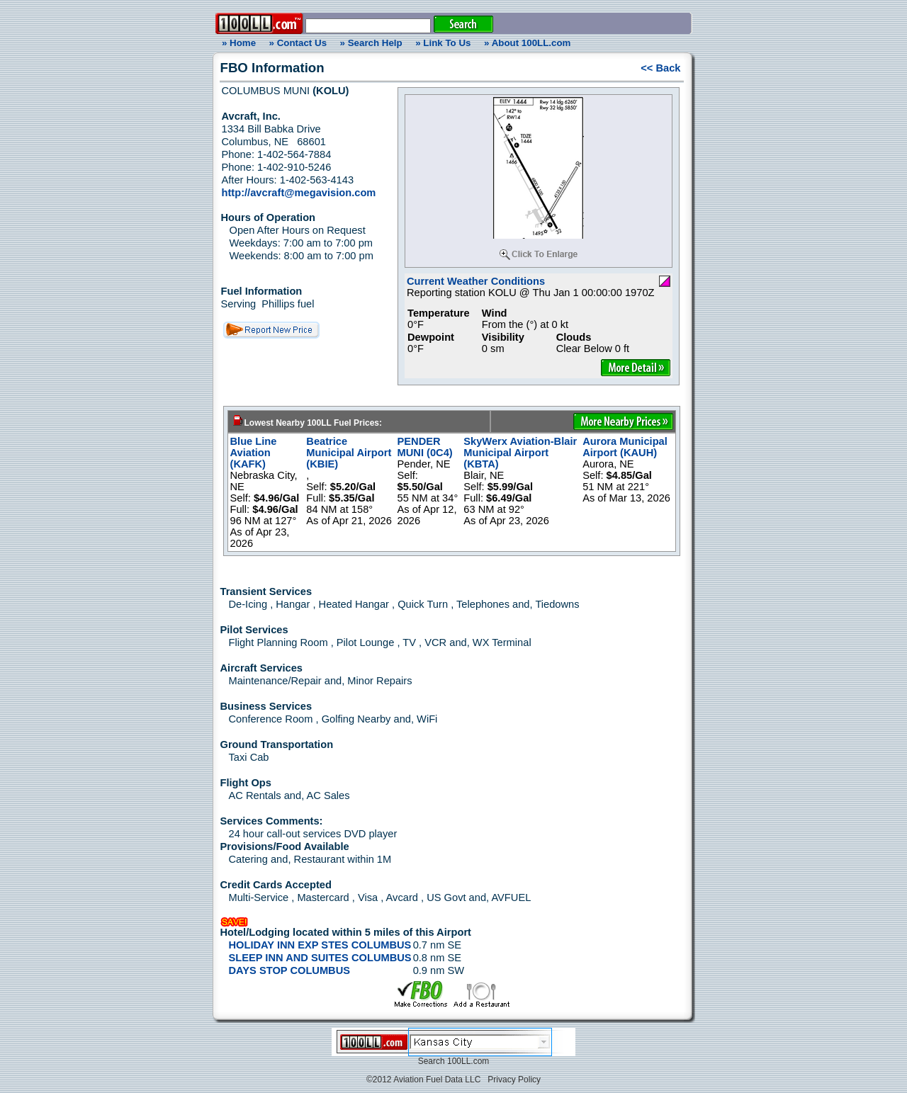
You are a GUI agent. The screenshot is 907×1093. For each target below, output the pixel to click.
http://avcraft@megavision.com (299, 192)
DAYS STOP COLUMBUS (290, 970)
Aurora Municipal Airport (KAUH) (624, 447)
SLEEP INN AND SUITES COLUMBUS (320, 957)
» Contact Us (298, 43)
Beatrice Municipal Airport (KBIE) (348, 453)
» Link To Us (443, 43)
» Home (237, 43)
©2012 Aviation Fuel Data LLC (423, 1079)
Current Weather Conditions (476, 281)
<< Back (660, 68)
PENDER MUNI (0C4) (425, 447)
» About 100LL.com (527, 43)
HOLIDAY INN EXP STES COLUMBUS (320, 945)
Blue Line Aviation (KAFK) (253, 453)
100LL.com (468, 1061)
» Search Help (371, 43)
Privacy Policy (514, 1079)
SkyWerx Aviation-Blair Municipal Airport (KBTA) (520, 453)
